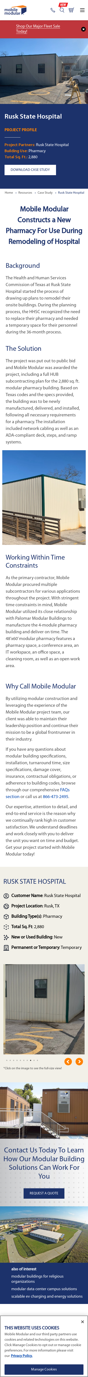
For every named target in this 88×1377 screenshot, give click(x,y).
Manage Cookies (44, 1369)
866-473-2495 (55, 797)
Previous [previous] (68, 1061)
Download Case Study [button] (30, 170)
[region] (44, 1346)
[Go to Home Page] (15, 10)
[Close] (83, 1322)
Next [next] (79, 1061)
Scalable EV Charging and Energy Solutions (47, 1296)
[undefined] (7, 1060)
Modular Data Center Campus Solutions (44, 1289)
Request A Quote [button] (44, 1193)
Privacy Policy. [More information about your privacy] (21, 1356)
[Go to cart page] (71, 10)
